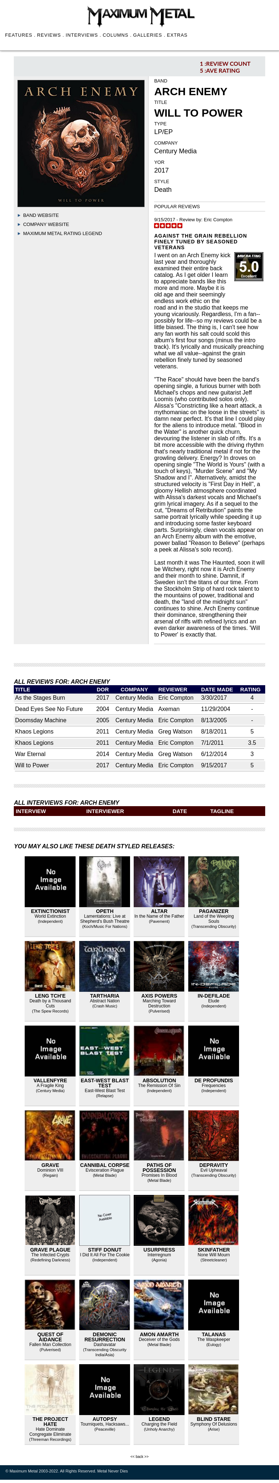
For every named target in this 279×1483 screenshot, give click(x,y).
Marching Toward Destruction (159, 1003)
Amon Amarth (159, 1334)
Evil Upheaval (214, 1170)
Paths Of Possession (159, 1167)
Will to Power (32, 765)
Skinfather (214, 1250)
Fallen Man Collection (50, 1344)
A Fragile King (50, 1085)
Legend (159, 1419)
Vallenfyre (50, 1080)
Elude (213, 1000)
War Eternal (30, 754)
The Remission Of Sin (159, 1085)
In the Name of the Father (159, 916)
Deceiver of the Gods (159, 1339)
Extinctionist (50, 911)
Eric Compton (218, 219)
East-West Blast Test (105, 1083)
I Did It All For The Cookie (105, 1254)
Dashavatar (105, 1344)
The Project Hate (50, 1421)
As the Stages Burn (40, 698)
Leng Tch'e (50, 996)
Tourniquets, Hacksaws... (105, 1424)
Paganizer (214, 911)
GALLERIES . (149, 35)
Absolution (159, 1080)
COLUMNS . (117, 35)
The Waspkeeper (213, 1339)
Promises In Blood (159, 1175)
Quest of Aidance (50, 1337)
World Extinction (50, 916)
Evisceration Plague (104, 1170)
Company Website (46, 224)
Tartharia (105, 996)
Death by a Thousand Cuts (50, 1003)
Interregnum (159, 1254)
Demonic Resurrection (104, 1337)
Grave (50, 1165)
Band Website (41, 215)
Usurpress (159, 1250)
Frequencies (214, 1085)
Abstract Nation (105, 1000)
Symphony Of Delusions (213, 1424)
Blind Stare (214, 1419)
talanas (214, 1334)
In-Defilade (214, 996)
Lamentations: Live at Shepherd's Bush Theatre (105, 919)
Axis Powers (159, 996)
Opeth (104, 911)
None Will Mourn (214, 1254)
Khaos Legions (34, 731)
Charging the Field (159, 1424)
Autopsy (105, 1419)
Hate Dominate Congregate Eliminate (50, 1432)
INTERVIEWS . (83, 35)
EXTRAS (177, 35)
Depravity (213, 1165)
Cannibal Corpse (104, 1165)
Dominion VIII (50, 1170)
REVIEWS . (50, 35)
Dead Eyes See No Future (49, 709)
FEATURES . (20, 35)
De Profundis (214, 1080)
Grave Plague (50, 1250)
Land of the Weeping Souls (214, 919)
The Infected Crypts (50, 1254)
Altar (159, 911)
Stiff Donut (105, 1250)
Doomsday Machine (40, 720)
